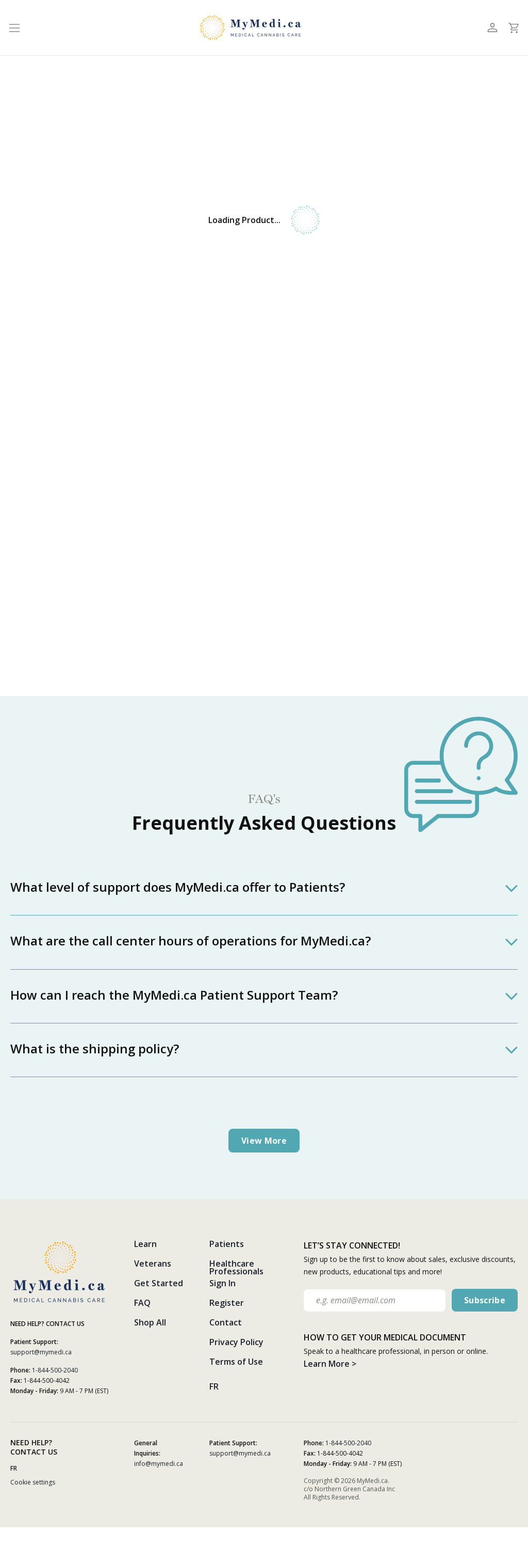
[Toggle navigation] (14, 27)
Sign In (222, 1283)
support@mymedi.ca (41, 1352)
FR (214, 1386)
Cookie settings (32, 1482)
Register (226, 1302)
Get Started (158, 1283)
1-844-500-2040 (55, 1370)
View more (264, 1140)
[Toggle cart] (513, 28)
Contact (225, 1322)
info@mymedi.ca (158, 1463)
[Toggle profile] (492, 27)
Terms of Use (236, 1361)
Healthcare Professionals (236, 1267)
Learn (145, 1244)
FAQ (142, 1302)
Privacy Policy (236, 1342)
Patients (226, 1244)
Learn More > (330, 1363)
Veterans (152, 1263)
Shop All (150, 1322)
